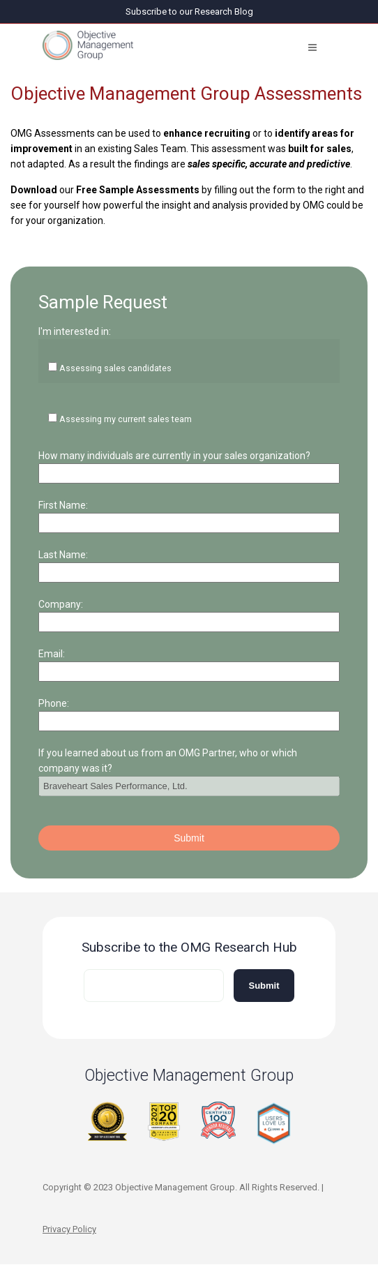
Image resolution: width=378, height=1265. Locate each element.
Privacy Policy (69, 1229)
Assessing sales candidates (115, 368)
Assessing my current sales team (125, 419)
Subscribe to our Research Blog (189, 11)
